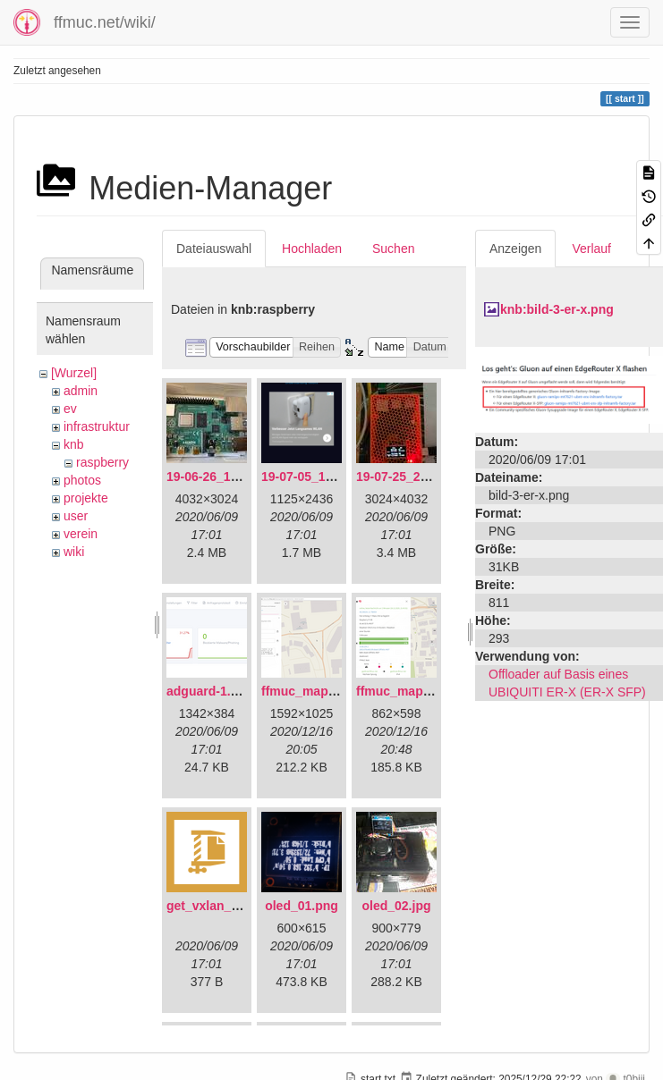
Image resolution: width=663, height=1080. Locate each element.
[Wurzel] (74, 373)
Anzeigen (515, 248)
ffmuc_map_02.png (413, 691)
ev (70, 408)
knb (74, 444)
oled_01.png (301, 906)
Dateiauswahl (213, 248)
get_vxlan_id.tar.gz (222, 906)
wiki (74, 551)
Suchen (393, 248)
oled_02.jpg (395, 906)
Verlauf (591, 248)
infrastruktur (97, 426)
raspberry (102, 462)
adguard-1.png (209, 691)
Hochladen (312, 248)
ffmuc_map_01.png (318, 691)
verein (81, 534)
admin (81, 391)
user (76, 516)
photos (82, 480)
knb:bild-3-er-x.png (557, 309)
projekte (86, 498)
